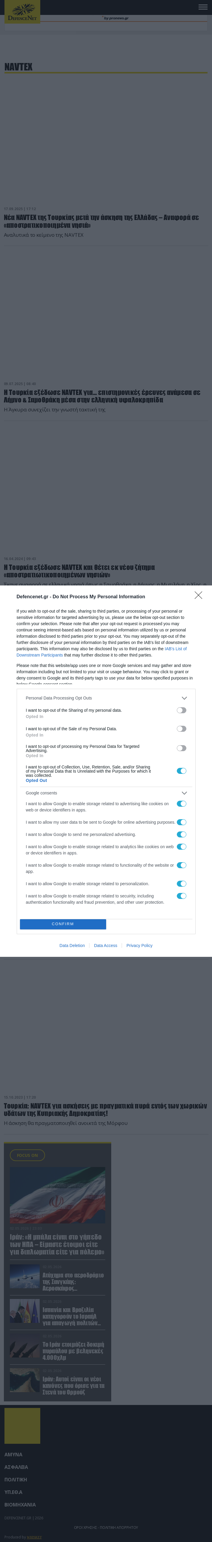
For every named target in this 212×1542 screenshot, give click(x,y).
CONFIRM (63, 924)
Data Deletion (72, 945)
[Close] (200, 597)
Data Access (105, 945)
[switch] (181, 710)
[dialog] (106, 771)
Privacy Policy (139, 945)
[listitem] (106, 698)
